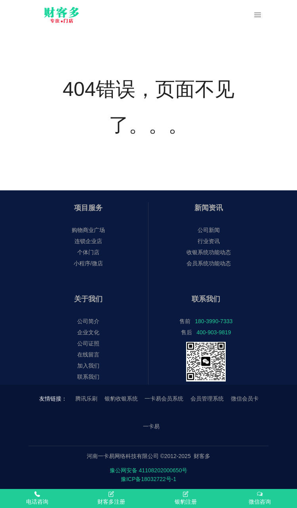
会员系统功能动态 (209, 263)
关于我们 (88, 299)
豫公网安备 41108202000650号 (149, 470)
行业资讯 (209, 241)
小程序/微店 (88, 263)
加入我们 (88, 365)
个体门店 (88, 252)
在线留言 (88, 354)
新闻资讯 (208, 208)
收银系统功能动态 (209, 252)
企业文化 (88, 332)
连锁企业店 (88, 241)
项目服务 (88, 208)
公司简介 (88, 321)
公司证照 (88, 343)
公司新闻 (209, 230)
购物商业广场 (88, 230)
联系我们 (88, 377)
